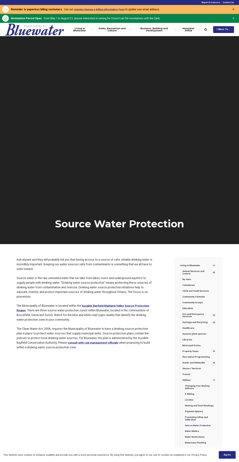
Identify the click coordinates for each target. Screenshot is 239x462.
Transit (186, 376)
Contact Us (228, 2)
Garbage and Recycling (195, 323)
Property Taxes (190, 352)
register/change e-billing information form (100, 9)
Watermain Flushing (196, 445)
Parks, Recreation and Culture (113, 29)
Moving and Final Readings (200, 407)
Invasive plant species (194, 335)
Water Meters (192, 434)
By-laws (186, 279)
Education (188, 309)
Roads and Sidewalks (194, 364)
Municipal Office (190, 29)
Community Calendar (194, 297)
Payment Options (194, 413)
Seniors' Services (192, 370)
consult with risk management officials (94, 342)
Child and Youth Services (196, 291)
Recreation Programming (196, 358)
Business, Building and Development (157, 29)
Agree (227, 454)
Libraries (187, 340)
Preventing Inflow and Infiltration (197, 420)
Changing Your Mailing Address (197, 388)
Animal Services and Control (193, 272)
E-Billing (189, 396)
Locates (189, 402)
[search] (205, 29)
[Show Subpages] (214, 265)
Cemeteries (188, 285)
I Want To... (224, 29)
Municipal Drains (191, 346)
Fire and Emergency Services (193, 315)
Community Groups (193, 303)
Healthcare (188, 329)
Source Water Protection (198, 428)
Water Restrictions (195, 439)
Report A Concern (210, 2)
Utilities (186, 381)
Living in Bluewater (82, 29)
